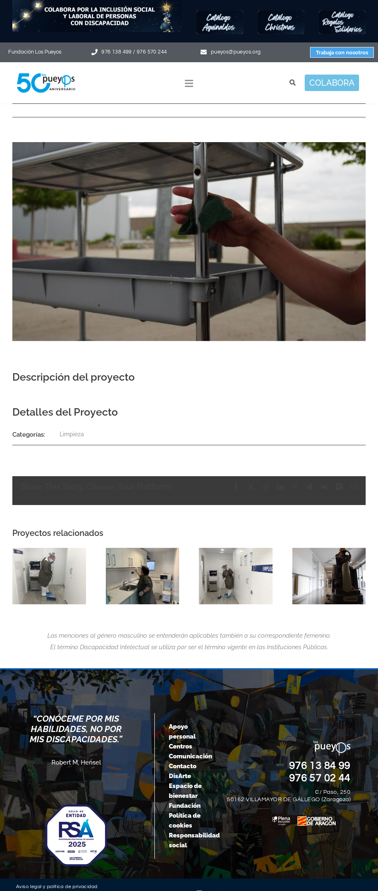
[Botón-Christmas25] (280, 12)
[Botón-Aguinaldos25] (219, 12)
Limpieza (72, 434)
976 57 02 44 (320, 778)
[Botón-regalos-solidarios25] (342, 12)
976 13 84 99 (320, 765)
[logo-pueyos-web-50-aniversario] (46, 73)
